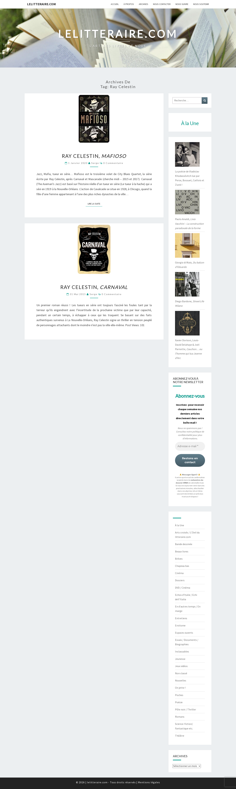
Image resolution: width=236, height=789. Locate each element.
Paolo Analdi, (189, 223)
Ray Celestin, (94, 156)
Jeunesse (180, 658)
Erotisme (180, 625)
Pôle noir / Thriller (185, 709)
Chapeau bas (182, 565)
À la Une (179, 525)
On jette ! (180, 687)
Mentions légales (149, 782)
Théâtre (179, 735)
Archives (143, 4)
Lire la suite (95, 203)
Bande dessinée (183, 544)
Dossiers (180, 580)
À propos (129, 4)
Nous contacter (162, 4)
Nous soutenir (201, 4)
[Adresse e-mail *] (190, 446)
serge (95, 163)
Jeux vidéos (181, 666)
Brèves (179, 558)
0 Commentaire (113, 163)
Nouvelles (180, 680)
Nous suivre (182, 4)
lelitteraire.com (41, 4)
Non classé (181, 673)
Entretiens (181, 618)
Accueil (115, 4)
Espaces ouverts (184, 632)
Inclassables (182, 651)
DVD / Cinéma (182, 587)
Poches (179, 695)
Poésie (179, 702)
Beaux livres (181, 551)
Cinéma (179, 573)
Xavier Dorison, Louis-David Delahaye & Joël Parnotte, (188, 349)
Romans (179, 716)
